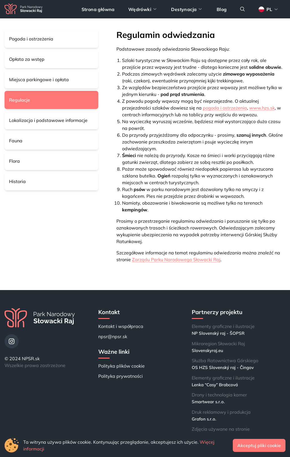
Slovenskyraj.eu (207, 350)
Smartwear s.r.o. (208, 401)
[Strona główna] (23, 9)
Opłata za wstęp (26, 59)
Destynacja (187, 9)
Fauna (15, 140)
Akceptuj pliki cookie (259, 445)
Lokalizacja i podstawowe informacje (48, 120)
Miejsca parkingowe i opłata (39, 79)
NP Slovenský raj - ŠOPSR (218, 333)
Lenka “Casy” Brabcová (215, 384)
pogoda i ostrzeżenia (225, 108)
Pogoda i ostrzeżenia (31, 39)
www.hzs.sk (262, 108)
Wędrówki (143, 9)
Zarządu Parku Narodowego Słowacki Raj (176, 259)
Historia (17, 181)
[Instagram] (12, 341)
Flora (14, 161)
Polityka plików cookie (121, 366)
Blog (222, 9)
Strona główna (98, 9)
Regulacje (19, 100)
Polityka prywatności (120, 376)
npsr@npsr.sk (112, 336)
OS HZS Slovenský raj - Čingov (223, 367)
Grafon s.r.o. (204, 419)
